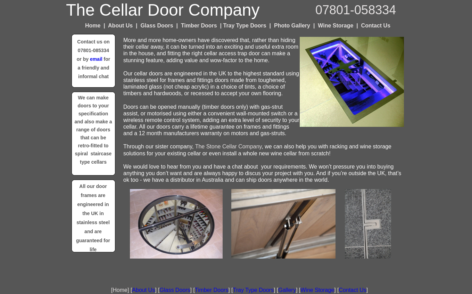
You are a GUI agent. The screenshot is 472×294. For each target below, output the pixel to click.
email (96, 59)
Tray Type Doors (253, 290)
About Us (143, 290)
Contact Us (352, 290)
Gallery (287, 290)
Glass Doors (174, 290)
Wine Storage (317, 290)
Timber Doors (211, 290)
